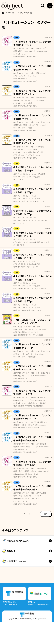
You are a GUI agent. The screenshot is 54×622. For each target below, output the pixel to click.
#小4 (19, 196)
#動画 (30, 103)
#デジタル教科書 (37, 397)
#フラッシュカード (20, 155)
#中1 (27, 397)
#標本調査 (17, 375)
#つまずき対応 (41, 329)
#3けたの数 (45, 242)
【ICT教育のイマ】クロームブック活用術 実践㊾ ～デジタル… (32, 417)
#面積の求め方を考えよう (22, 335)
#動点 (30, 127)
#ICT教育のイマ (19, 48)
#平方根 (40, 152)
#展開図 (16, 446)
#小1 (19, 283)
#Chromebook (42, 51)
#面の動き (42, 403)
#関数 (41, 48)
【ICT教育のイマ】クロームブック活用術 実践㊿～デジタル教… (32, 439)
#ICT (27, 48)
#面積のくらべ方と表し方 (22, 201)
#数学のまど (32, 403)
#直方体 (33, 471)
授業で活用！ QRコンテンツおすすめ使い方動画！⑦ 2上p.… (32, 234)
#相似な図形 (17, 51)
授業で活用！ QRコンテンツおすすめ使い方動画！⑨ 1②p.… (32, 278)
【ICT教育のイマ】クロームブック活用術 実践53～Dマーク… (32, 346)
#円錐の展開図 (18, 406)
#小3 (19, 217)
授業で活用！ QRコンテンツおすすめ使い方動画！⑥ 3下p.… (32, 212)
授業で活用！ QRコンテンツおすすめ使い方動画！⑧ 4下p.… (32, 256)
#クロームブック (29, 51)
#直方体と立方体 (19, 267)
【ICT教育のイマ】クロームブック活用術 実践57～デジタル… (32, 117)
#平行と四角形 (38, 335)
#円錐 (26, 495)
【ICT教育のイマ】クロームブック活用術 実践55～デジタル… (32, 141)
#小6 (19, 174)
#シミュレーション (20, 54)
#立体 (22, 446)
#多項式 (16, 354)
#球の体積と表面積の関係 (34, 406)
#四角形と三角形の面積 (21, 310)
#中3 (32, 48)
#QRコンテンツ (18, 179)
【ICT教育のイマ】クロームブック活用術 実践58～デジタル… (32, 92)
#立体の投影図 (33, 427)
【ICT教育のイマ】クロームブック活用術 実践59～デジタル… (32, 68)
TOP (6, 12)
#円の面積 (41, 174)
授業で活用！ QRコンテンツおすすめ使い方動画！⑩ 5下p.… (32, 300)
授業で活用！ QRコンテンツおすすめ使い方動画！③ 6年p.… (32, 169)
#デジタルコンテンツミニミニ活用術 (26, 177)
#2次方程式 (17, 125)
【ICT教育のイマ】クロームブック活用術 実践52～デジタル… (32, 368)
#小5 (19, 305)
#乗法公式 (32, 152)
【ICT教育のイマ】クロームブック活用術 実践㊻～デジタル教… (32, 488)
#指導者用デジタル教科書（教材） (25, 56)
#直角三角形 (17, 471)
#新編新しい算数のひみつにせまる (25, 332)
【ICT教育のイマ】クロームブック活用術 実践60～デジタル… (32, 43)
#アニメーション (34, 155)
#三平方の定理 (41, 444)
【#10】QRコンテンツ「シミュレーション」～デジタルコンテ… (32, 321)
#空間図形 (17, 400)
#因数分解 (32, 356)
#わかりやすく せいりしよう (23, 288)
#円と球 (44, 220)
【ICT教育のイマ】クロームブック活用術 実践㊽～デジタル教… (32, 463)
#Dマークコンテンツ (43, 122)
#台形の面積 (17, 329)
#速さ (20, 326)
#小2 (19, 239)
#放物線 (16, 100)
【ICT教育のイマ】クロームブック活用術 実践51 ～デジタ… (32, 392)
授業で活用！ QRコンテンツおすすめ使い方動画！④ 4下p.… (32, 191)
